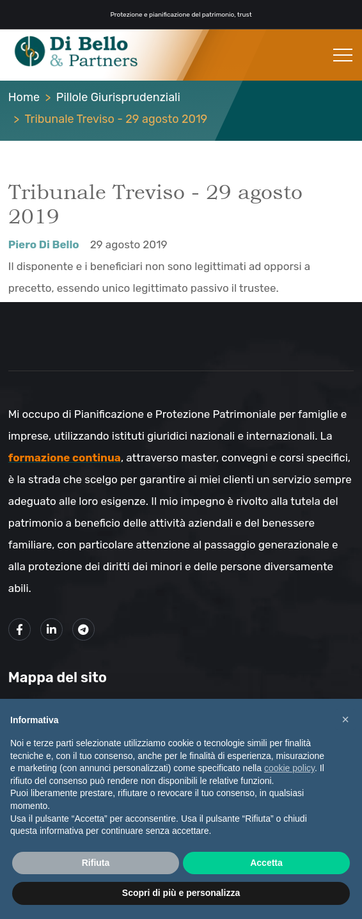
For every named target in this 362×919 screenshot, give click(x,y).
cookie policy (289, 768)
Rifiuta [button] (96, 863)
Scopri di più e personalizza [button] (181, 893)
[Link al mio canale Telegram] (83, 629)
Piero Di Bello (43, 244)
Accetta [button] (266, 863)
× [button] (345, 719)
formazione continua (64, 457)
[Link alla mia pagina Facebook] (19, 629)
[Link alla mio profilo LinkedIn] (51, 629)
